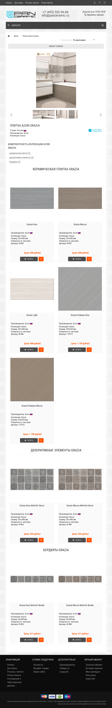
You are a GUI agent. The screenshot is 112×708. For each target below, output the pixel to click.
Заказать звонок (94, 14)
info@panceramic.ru (55, 15)
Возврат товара (41, 668)
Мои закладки (93, 671)
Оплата (9, 3)
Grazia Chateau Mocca (32, 405)
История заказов (94, 668)
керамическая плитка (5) (19, 153)
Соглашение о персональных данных (14, 682)
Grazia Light (31, 315)
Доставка (18, 3)
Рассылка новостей (91, 677)
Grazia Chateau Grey (80, 315)
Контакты (38, 664)
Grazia (23, 236)
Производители (67, 664)
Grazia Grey (32, 224)
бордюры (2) (14, 162)
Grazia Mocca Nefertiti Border (80, 605)
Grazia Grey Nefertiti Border (32, 605)
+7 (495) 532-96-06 (55, 12)
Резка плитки (47, 3)
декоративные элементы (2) (21, 157)
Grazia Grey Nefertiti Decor (32, 505)
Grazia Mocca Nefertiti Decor (80, 505)
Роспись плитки (32, 3)
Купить (29, 259)
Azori (16, 36)
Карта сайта (39, 671)
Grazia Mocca (80, 224)
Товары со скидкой (64, 670)
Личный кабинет (94, 664)
